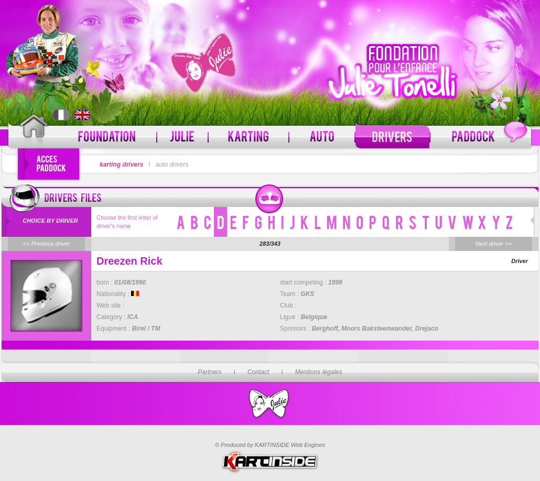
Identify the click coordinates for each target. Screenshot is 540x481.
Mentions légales (318, 372)
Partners (209, 372)
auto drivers (172, 164)
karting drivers (121, 164)
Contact (258, 372)
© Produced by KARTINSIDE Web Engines (270, 445)
